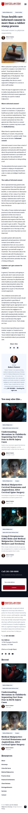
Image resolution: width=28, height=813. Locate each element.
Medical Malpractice (7, 772)
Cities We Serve (6, 768)
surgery (17, 481)
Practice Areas (5, 776)
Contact (14, 587)
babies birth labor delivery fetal (10, 428)
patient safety (18, 12)
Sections (4, 791)
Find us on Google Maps (9, 649)
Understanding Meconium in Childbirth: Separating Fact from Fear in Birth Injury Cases (13, 436)
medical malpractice (7, 12)
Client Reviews (5, 783)
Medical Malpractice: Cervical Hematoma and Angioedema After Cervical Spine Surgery (13, 488)
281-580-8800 (11, 388)
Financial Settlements (8, 780)
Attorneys (4, 764)
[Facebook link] (6, 654)
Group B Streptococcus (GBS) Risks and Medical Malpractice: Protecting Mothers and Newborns (13, 540)
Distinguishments (6, 787)
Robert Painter (10, 37)
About (3, 761)
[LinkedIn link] (9, 654)
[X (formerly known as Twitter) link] (2, 654)
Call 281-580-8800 (10, 571)
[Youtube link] (12, 654)
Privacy (3, 808)
